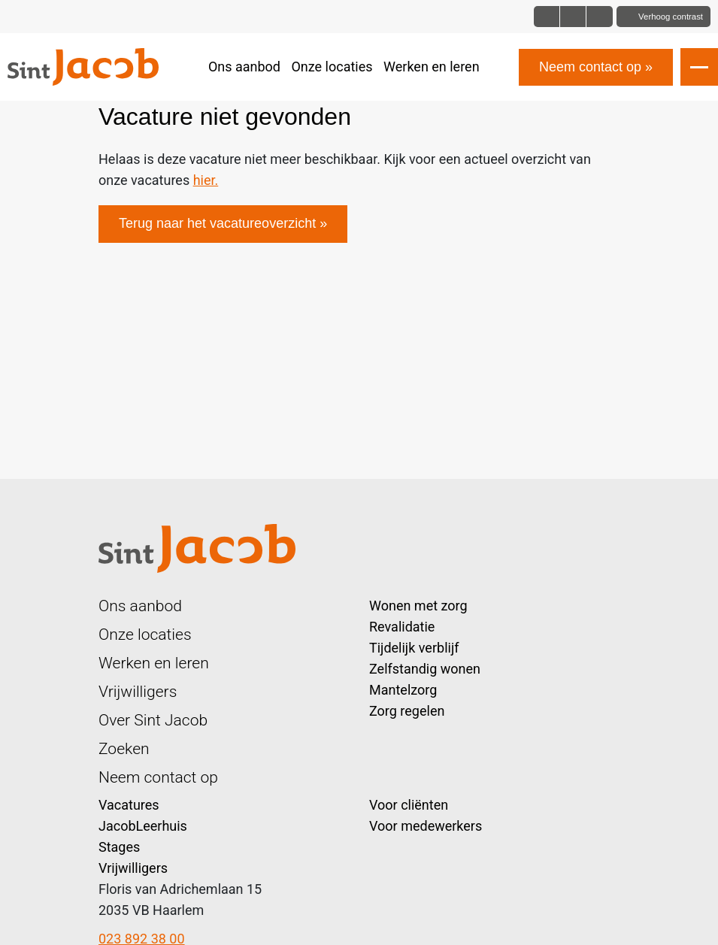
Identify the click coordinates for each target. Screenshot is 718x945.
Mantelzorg (403, 690)
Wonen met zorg (418, 605)
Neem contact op (590, 66)
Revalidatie (402, 627)
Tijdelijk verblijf (414, 648)
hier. (206, 180)
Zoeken (124, 748)
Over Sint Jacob (153, 719)
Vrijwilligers (137, 691)
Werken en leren (431, 66)
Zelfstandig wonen (424, 669)
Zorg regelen (406, 711)
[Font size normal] (547, 16)
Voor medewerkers (425, 826)
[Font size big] (573, 16)
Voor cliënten (408, 805)
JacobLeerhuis (142, 826)
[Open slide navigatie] (699, 67)
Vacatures (128, 805)
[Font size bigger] (599, 16)
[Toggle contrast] (663, 16)
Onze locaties (331, 66)
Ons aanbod (244, 66)
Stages (119, 847)
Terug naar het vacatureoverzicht (217, 223)
